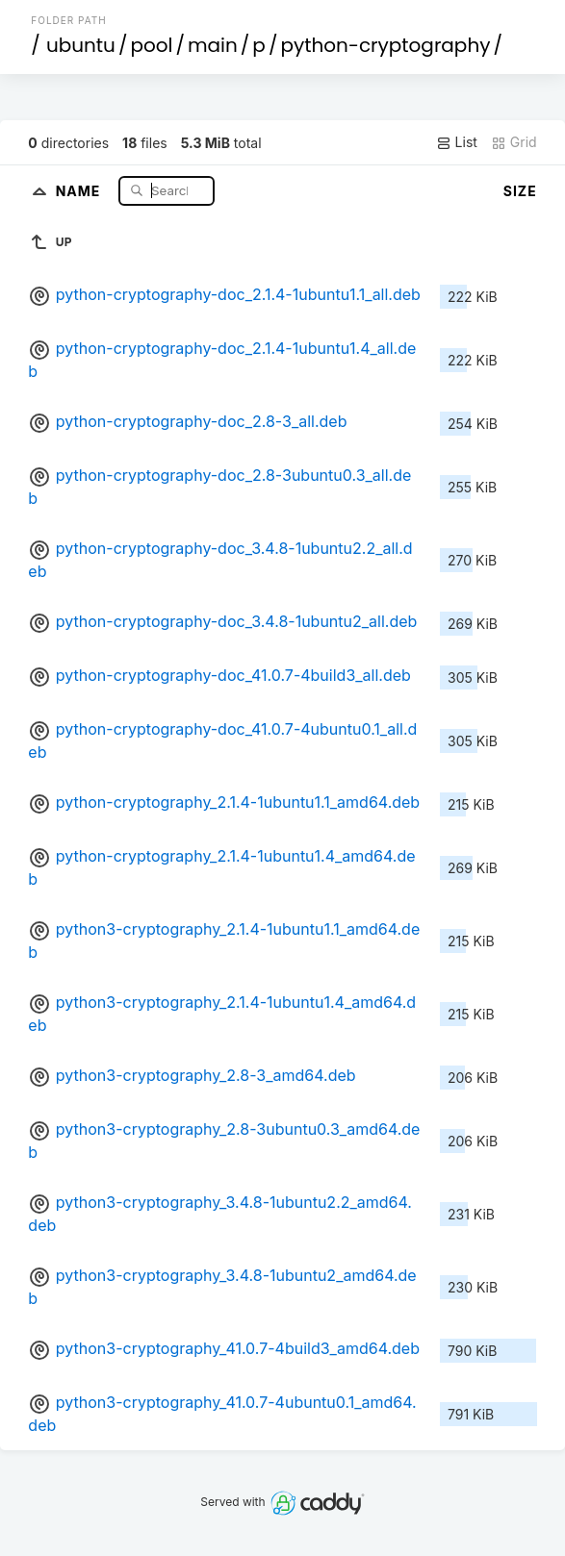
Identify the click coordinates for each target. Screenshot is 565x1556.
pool (151, 45)
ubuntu (81, 45)
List (456, 142)
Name (80, 190)
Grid (514, 142)
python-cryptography (385, 45)
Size (520, 191)
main (213, 45)
